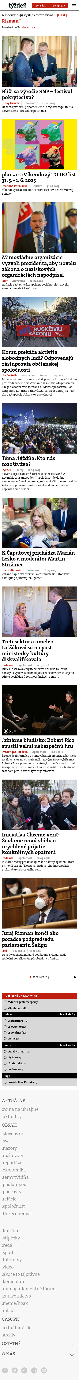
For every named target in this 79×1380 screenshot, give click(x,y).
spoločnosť (14, 1206)
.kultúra (37, 186)
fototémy (12, 1260)
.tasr (5, 281)
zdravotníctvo (17, 1296)
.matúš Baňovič (12, 570)
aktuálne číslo (17, 1328)
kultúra (10, 1231)
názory (10, 1148)
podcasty (12, 1192)
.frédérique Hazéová (15, 752)
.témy (20, 470)
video (8, 1267)
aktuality (12, 1116)
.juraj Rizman (11, 103)
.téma (43, 375)
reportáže (12, 1163)
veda (7, 1245)
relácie (9, 1199)
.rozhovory (28, 375)
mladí (9, 1310)
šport (8, 1252)
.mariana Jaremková (15, 186)
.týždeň (7, 470)
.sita (5, 951)
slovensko (13, 1134)
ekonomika (14, 1170)
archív (9, 1335)
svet (7, 1141)
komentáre (14, 1281)
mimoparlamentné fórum (29, 1289)
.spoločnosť (31, 103)
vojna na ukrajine (21, 1109)
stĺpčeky (11, 1238)
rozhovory (13, 1155)
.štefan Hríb (9, 375)
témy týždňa (16, 1177)
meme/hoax (15, 1303)
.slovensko (19, 281)
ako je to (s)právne (21, 1274)
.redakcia (8, 665)
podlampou (15, 1184)
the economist (17, 1213)
